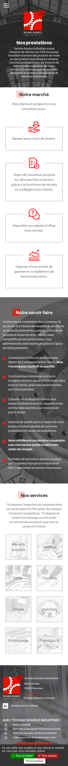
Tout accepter (22, 755)
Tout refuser (47, 755)
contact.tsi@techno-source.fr (39, 697)
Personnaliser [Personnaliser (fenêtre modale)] (35, 761)
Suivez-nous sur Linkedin (24, 705)
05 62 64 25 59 (32, 693)
